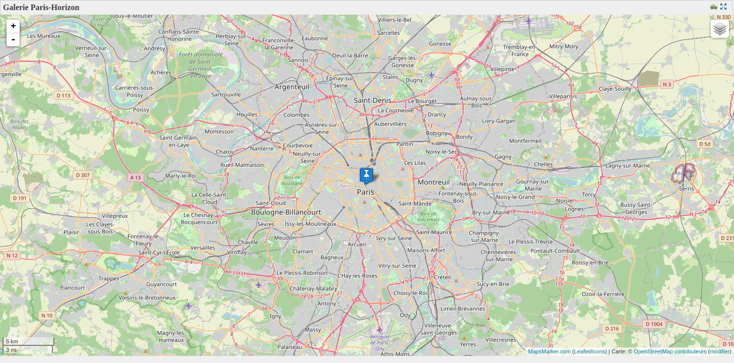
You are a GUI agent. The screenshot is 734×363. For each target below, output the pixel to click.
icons (598, 351)
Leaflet (582, 351)
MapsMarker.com (549, 351)
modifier (719, 351)
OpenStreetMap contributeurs (670, 351)
